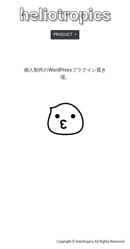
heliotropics (65, 15)
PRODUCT (63, 34)
